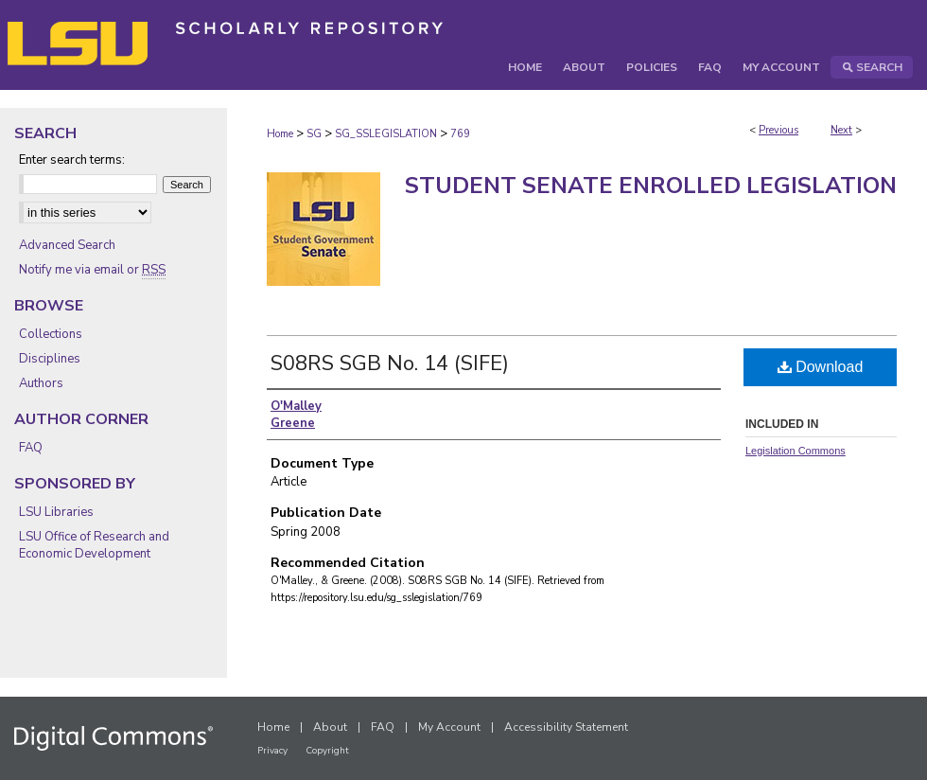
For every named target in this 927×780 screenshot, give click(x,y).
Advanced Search (67, 245)
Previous (778, 130)
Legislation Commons (795, 450)
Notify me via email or (92, 269)
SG (314, 134)
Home (280, 134)
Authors (41, 383)
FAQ (31, 447)
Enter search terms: (72, 159)
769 (460, 134)
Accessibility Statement (566, 727)
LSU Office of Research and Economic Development (94, 545)
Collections (50, 334)
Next (841, 130)
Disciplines (49, 358)
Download (821, 367)
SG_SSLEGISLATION (386, 134)
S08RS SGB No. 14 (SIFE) (390, 363)
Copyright (327, 750)
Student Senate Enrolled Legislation (651, 185)
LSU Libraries (56, 512)
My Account (449, 727)
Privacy (272, 750)
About (330, 727)
